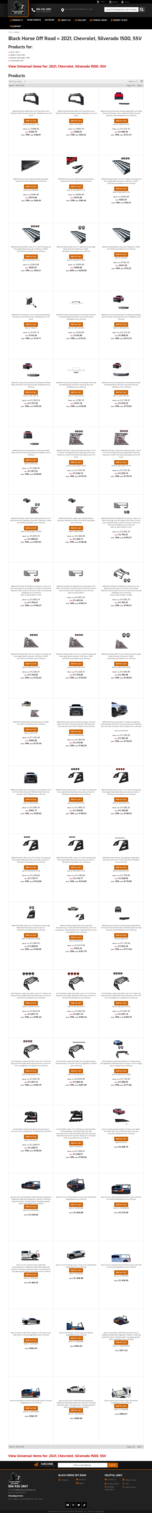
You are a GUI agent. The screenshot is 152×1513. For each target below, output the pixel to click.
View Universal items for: (57, 1456)
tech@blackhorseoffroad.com (24, 1490)
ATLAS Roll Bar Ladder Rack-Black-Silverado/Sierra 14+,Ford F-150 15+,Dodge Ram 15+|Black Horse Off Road (31, 1130)
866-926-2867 (18, 1486)
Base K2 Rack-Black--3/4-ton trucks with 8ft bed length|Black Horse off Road (76, 1334)
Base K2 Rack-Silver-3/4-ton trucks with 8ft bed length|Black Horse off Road (121, 1402)
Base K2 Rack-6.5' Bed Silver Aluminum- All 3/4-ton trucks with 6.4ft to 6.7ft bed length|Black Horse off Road (31, 1334)
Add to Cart (31, 935)
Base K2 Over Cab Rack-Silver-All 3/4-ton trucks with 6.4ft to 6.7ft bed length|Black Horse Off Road (121, 1266)
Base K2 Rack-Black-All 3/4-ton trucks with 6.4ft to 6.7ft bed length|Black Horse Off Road (31, 1402)
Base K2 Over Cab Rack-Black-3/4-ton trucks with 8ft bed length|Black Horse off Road (76, 1198)
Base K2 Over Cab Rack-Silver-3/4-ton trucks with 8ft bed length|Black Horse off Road (76, 1266)
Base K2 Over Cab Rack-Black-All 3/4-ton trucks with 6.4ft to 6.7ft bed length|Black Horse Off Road (121, 1198)
